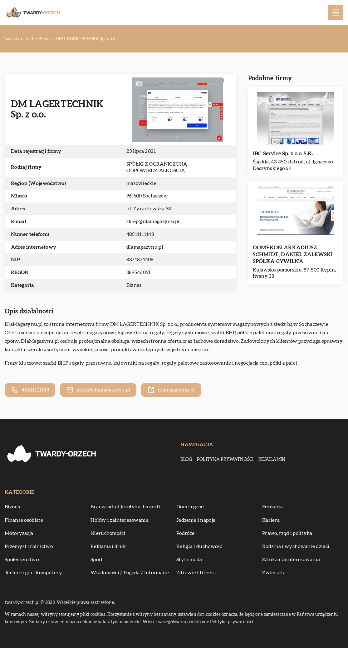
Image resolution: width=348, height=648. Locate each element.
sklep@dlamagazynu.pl (153, 221)
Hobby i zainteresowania (120, 520)
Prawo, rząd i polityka (287, 533)
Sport (97, 559)
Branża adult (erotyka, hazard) (125, 506)
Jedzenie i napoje (195, 520)
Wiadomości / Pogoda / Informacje (130, 572)
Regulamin (272, 459)
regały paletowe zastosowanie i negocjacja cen (215, 363)
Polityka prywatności (225, 459)
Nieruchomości (108, 533)
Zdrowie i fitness (196, 572)
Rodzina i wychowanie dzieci (295, 546)
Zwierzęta (274, 572)
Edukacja (272, 506)
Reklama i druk (108, 546)
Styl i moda (189, 559)
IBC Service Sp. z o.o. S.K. (283, 153)
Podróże (185, 533)
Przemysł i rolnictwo (29, 546)
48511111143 (140, 234)
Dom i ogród (190, 506)
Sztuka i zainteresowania (291, 559)
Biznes (134, 285)
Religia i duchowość (199, 546)
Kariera (271, 520)
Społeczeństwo (22, 559)
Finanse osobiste (24, 520)
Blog (186, 459)
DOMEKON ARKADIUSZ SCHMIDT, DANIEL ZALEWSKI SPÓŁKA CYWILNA (293, 254)
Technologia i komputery (33, 572)
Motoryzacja (19, 533)
